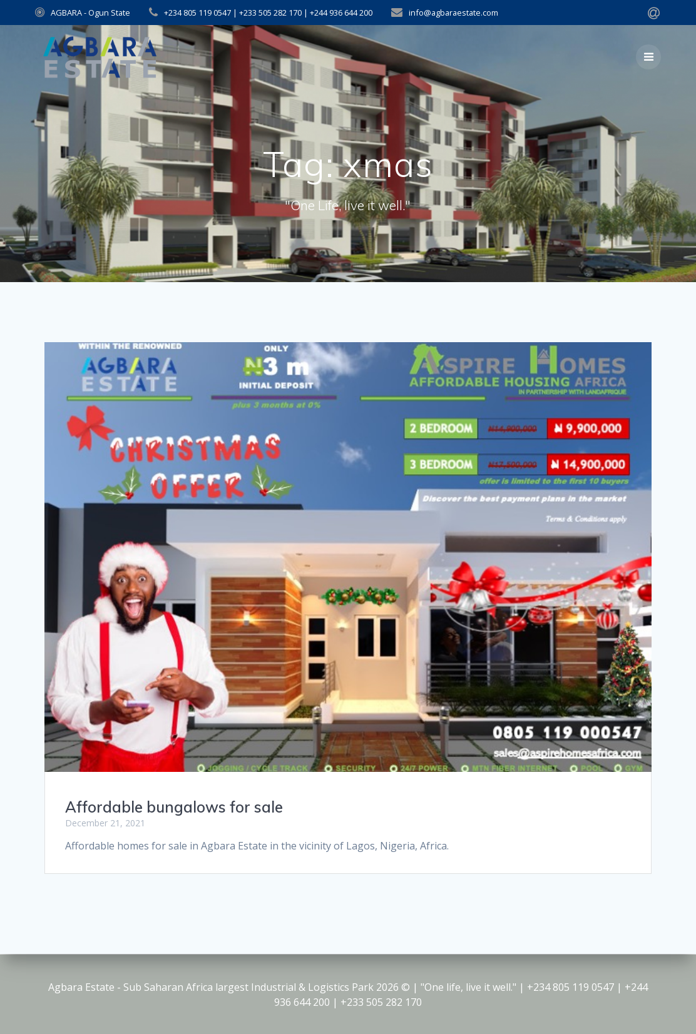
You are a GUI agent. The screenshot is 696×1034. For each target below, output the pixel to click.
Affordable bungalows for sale (174, 807)
